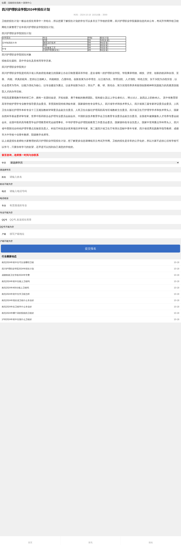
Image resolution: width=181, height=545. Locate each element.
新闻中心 (27, 3)
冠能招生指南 (14, 3)
